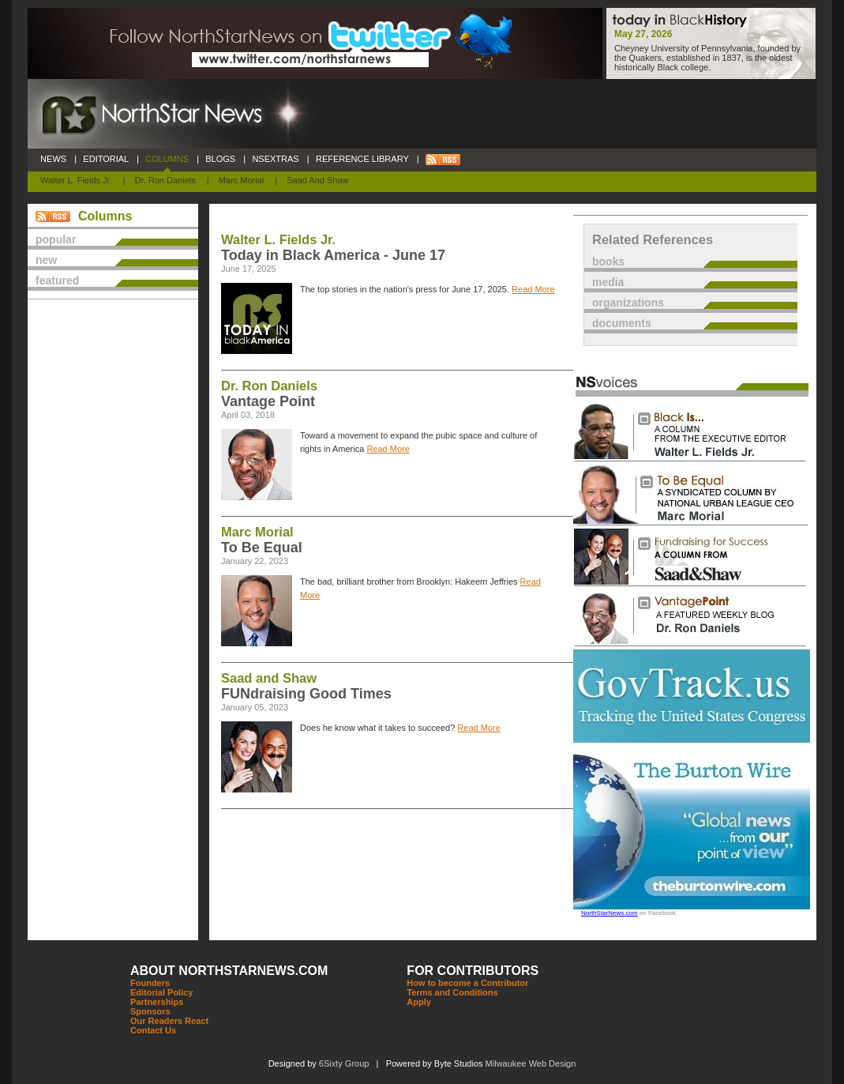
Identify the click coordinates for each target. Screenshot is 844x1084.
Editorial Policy (161, 992)
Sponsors (150, 1011)
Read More (533, 289)
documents (621, 323)
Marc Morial (241, 180)
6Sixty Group (344, 1063)
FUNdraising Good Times (306, 694)
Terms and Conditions (452, 992)
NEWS (53, 159)
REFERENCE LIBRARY (362, 159)
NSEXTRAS (275, 159)
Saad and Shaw (317, 180)
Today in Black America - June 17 (333, 255)
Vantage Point (268, 401)
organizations (628, 302)
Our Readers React (169, 1021)
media (608, 282)
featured (57, 280)
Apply (419, 1002)
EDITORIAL (105, 159)
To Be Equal (261, 547)
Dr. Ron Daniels (165, 180)
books (608, 261)
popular (56, 239)
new (46, 260)
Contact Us (153, 1030)
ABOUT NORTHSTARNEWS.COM (229, 970)
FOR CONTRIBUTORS (472, 970)
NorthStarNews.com (609, 913)
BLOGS (220, 159)
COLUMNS (167, 159)
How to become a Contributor (467, 983)
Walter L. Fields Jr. (76, 180)
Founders (150, 983)
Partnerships (156, 1002)
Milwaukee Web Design (531, 1063)
